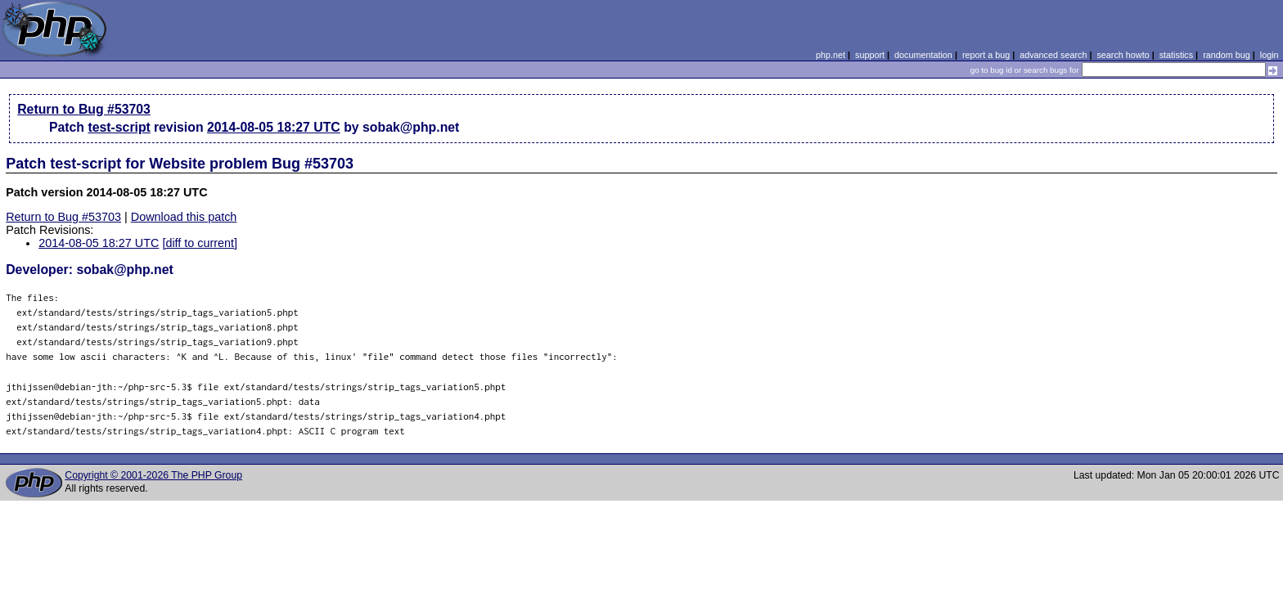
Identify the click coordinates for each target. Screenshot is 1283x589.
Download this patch (184, 216)
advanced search (1053, 55)
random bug (1226, 55)
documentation (923, 55)
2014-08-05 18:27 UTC (273, 127)
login (1269, 55)
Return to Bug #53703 (84, 109)
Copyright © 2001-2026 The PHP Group (153, 475)
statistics (1176, 55)
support (870, 55)
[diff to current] (199, 243)
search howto (1122, 55)
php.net (830, 55)
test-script (119, 127)
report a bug (986, 55)
